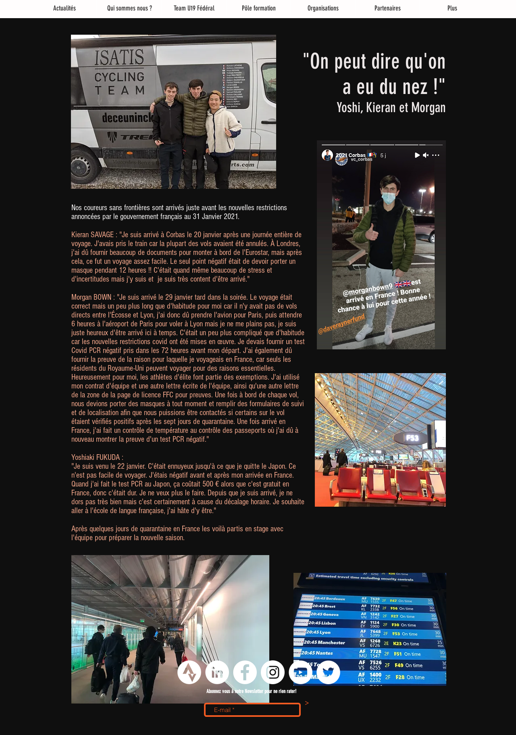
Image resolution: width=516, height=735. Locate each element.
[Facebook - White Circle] (245, 672)
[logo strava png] (189, 672)
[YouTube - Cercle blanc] (300, 672)
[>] (307, 703)
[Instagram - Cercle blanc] (273, 672)
